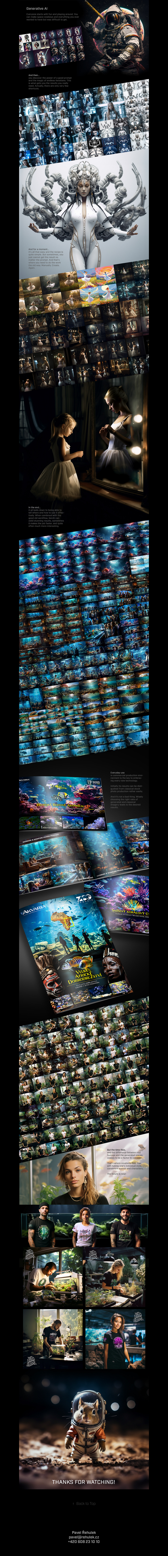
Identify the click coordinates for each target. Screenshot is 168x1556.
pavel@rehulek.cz (84, 1537)
